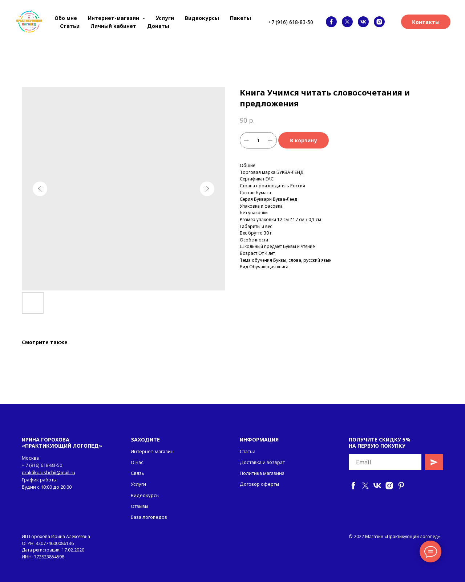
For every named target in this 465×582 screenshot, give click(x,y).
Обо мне (65, 18)
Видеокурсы (202, 18)
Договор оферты (259, 484)
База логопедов (149, 517)
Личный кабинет (113, 26)
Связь (137, 473)
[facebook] (331, 21)
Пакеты (240, 18)
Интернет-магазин (152, 451)
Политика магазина (262, 473)
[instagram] (379, 21)
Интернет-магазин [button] (114, 18)
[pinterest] (401, 485)
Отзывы (139, 506)
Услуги (165, 18)
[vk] (363, 21)
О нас (137, 462)
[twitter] (347, 21)
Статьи (70, 26)
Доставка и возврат (262, 462)
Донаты (158, 26)
